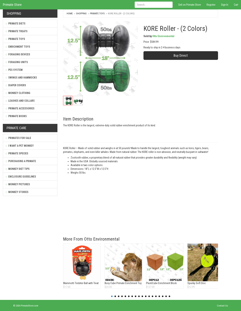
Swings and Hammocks (21, 77)
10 (142, 296)
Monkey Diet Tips (18, 168)
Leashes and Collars (20, 100)
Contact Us (222, 305)
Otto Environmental (163, 36)
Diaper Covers (16, 85)
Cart (236, 4)
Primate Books (16, 116)
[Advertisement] (140, 202)
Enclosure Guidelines (21, 176)
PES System (14, 69)
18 (169, 296)
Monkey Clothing (18, 93)
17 (166, 296)
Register (211, 4)
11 (145, 296)
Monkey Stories (17, 192)
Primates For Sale (18, 137)
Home (70, 13)
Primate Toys (15, 38)
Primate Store (12, 5)
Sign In (224, 4)
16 (162, 296)
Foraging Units (17, 62)
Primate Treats (16, 31)
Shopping (81, 13)
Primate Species (17, 153)
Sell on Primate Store (189, 4)
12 (149, 296)
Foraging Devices (18, 54)
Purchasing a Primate (21, 161)
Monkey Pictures (18, 184)
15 (159, 296)
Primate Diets (15, 23)
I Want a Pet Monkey (20, 145)
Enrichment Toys (18, 46)
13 (152, 296)
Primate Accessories (20, 108)
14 (156, 296)
